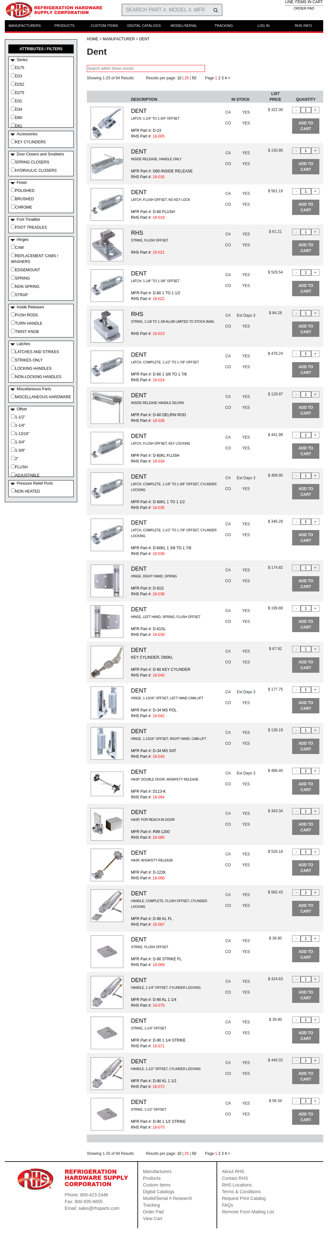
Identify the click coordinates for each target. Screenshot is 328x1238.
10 (179, 78)
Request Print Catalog (244, 1198)
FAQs (227, 1205)
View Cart (152, 1218)
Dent (144, 39)
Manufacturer (119, 39)
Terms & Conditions (241, 1191)
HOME (92, 39)
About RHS (233, 1171)
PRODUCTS (64, 26)
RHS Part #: (148, 252)
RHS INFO (303, 26)
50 (194, 78)
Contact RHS (235, 1178)
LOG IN (264, 26)
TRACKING (223, 26)
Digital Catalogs (158, 1191)
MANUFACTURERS (25, 26)
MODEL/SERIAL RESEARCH (184, 27)
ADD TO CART (306, 126)
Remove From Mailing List (248, 1211)
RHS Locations (237, 1184)
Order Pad (153, 1211)
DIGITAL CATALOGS (144, 26)
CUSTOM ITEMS (104, 26)
